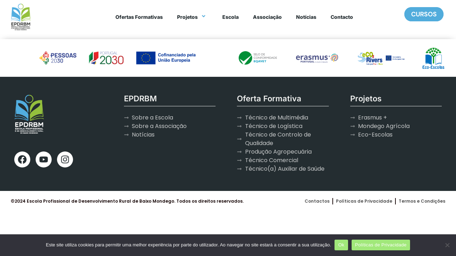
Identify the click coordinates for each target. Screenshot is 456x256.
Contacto (342, 17)
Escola (230, 17)
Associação (267, 17)
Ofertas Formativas (139, 17)
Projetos (192, 17)
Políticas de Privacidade (381, 244)
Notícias (306, 17)
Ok (341, 244)
